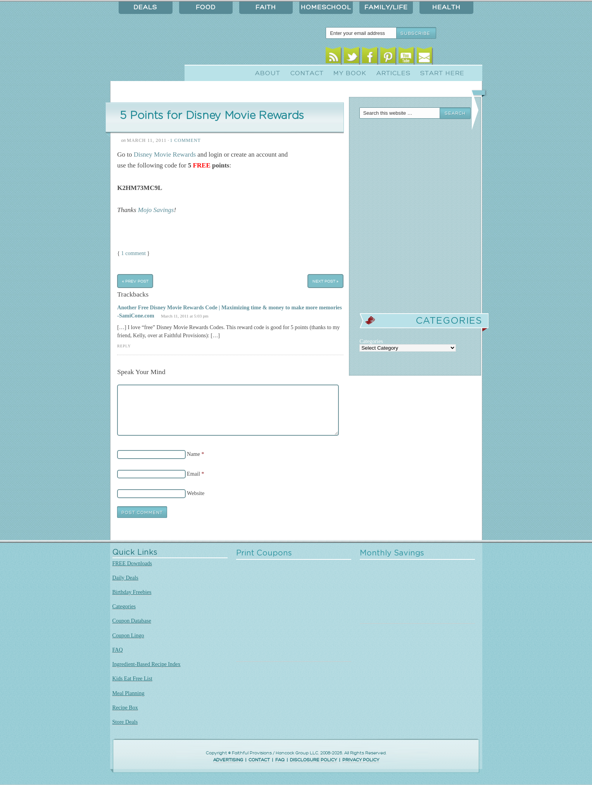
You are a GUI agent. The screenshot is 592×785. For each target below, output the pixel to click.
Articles (393, 73)
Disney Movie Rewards (165, 154)
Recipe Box (125, 707)
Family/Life (386, 7)
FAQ (117, 650)
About (267, 73)
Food (206, 7)
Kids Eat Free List (132, 678)
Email (424, 57)
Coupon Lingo (128, 635)
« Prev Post (135, 281)
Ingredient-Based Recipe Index (146, 664)
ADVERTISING (228, 760)
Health (446, 7)
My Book (349, 73)
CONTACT (259, 760)
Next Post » (325, 281)
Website (195, 493)
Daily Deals (125, 578)
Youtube (406, 57)
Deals (145, 7)
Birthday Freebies (132, 592)
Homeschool (326, 7)
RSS (333, 57)
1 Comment (185, 140)
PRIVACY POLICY (360, 760)
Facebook (369, 57)
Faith (265, 7)
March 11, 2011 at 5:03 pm (184, 316)
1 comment (133, 253)
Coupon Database (131, 621)
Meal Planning (128, 693)
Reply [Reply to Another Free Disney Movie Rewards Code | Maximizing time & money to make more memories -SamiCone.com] (124, 346)
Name (193, 454)
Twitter (351, 57)
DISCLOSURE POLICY (313, 760)
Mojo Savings (156, 210)
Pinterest (387, 57)
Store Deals (125, 722)
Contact (307, 73)
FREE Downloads (132, 563)
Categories (124, 606)
